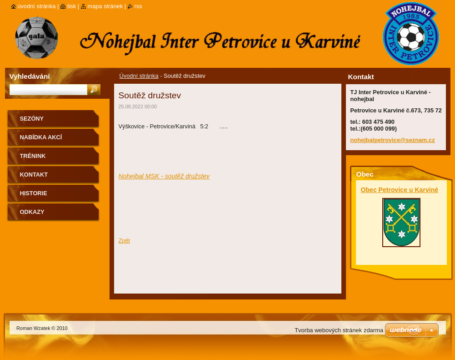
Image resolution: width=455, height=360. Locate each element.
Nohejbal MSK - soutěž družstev (164, 176)
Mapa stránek (105, 6)
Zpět (124, 240)
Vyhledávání (30, 76)
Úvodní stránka (139, 75)
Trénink (33, 155)
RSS (138, 6)
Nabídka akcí (41, 137)
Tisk (71, 6)
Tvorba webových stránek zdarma (339, 330)
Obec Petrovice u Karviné (400, 189)
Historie (33, 193)
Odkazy (32, 211)
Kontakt (34, 174)
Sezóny (32, 118)
